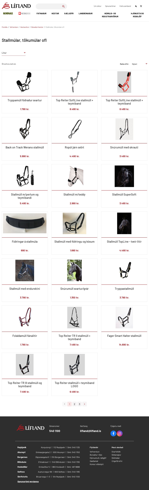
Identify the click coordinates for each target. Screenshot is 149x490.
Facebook (113, 433)
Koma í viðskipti (96, 464)
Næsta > (84, 404)
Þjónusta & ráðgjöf (98, 458)
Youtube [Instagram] (120, 433)
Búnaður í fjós (96, 454)
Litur (4, 52)
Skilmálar (116, 458)
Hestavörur (24, 27)
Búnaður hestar (37, 27)
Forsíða (4, 27)
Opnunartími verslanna (28, 481)
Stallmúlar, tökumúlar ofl (54, 27)
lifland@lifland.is (90, 431)
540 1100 (54, 431)
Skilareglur (116, 454)
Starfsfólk (116, 451)
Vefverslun (14, 27)
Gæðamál (94, 461)
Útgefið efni (117, 461)
